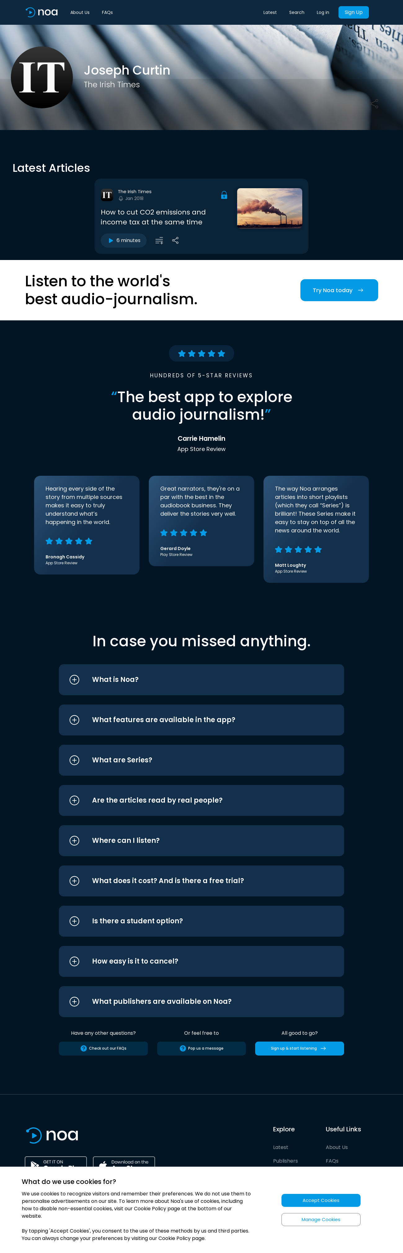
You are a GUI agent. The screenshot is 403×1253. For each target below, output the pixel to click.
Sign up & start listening (299, 1048)
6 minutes (123, 240)
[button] (190, 679)
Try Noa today (339, 290)
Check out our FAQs (103, 1048)
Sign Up (354, 12)
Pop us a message (201, 1048)
